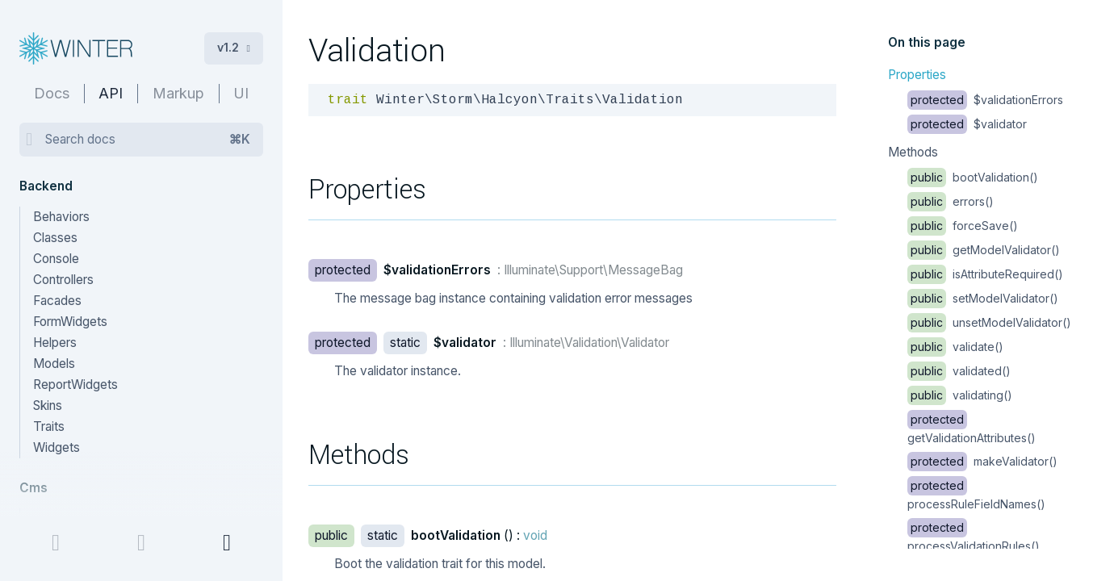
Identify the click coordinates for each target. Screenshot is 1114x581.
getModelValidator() (983, 250)
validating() (959, 395)
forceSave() (962, 225)
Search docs (147, 139)
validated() (959, 371)
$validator (967, 124)
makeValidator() (982, 461)
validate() (955, 346)
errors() (950, 201)
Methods (913, 152)
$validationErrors (985, 100)
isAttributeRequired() (985, 274)
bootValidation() (972, 177)
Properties (917, 74)
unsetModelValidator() (989, 322)
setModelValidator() (982, 298)
